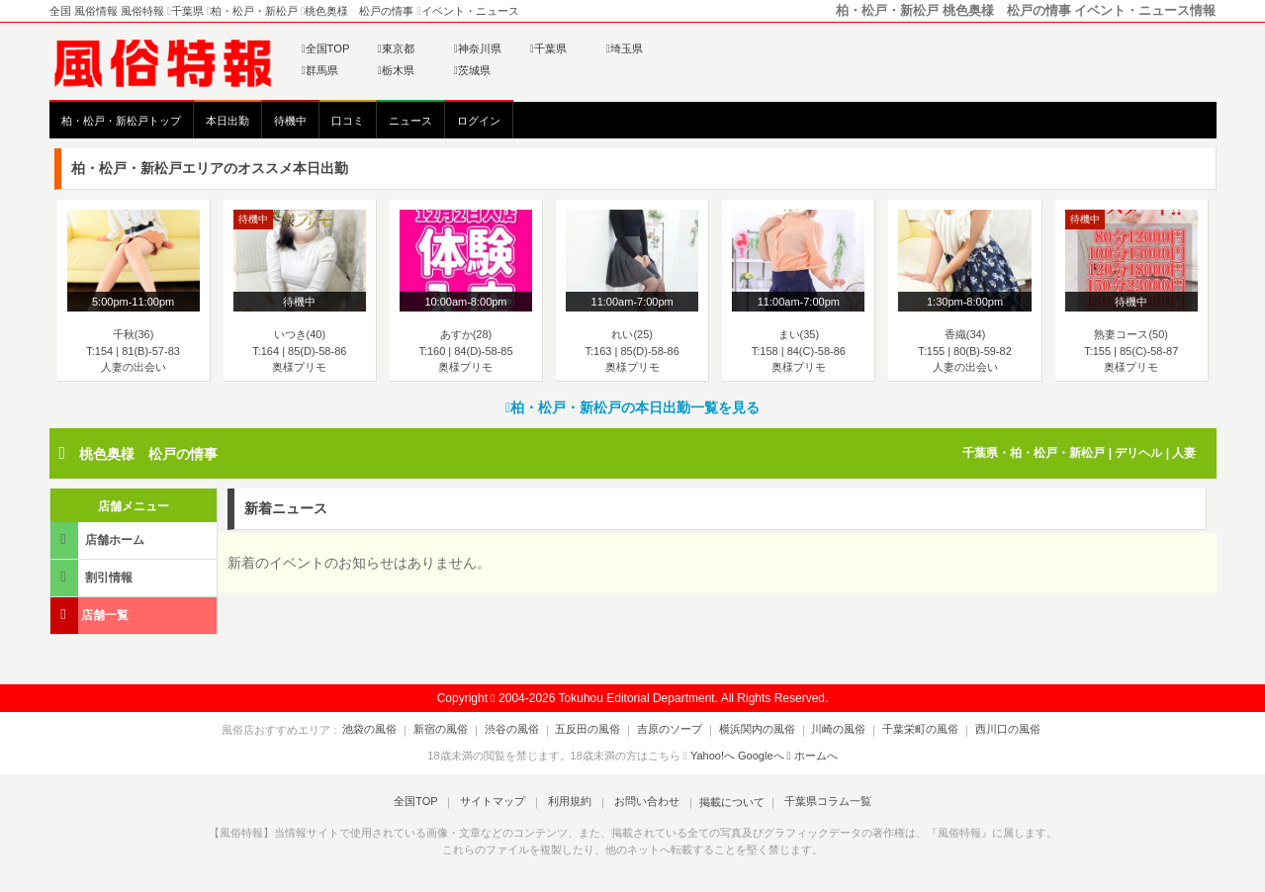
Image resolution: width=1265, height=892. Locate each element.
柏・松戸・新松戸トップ (121, 121)
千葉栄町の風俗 (903, 730)
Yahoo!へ (712, 755)
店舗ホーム (98, 539)
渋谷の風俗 (523, 730)
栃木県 (396, 70)
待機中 (290, 121)
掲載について (723, 802)
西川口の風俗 (985, 730)
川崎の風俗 (827, 730)
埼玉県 (624, 48)
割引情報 (93, 577)
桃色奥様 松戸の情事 (148, 454)
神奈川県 (477, 48)
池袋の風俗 (392, 730)
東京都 (396, 48)
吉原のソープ (669, 730)
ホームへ (812, 755)
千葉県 (548, 48)
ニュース (410, 121)
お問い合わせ (641, 802)
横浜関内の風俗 (751, 730)
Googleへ (760, 755)
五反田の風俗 (593, 730)
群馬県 (320, 70)
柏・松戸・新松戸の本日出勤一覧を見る (632, 407)
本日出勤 (227, 121)
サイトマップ (498, 802)
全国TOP (326, 48)
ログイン (478, 121)
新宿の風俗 (457, 730)
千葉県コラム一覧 (815, 802)
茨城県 (472, 70)
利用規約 (569, 802)
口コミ (347, 121)
